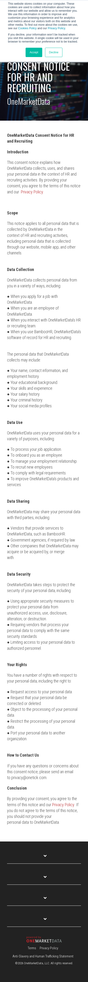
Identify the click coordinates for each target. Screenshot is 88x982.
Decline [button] (53, 52)
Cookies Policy (27, 28)
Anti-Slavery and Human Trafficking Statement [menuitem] (42, 956)
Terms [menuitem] (32, 948)
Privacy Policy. (57, 28)
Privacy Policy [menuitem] (49, 948)
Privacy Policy (32, 191)
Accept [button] (34, 52)
